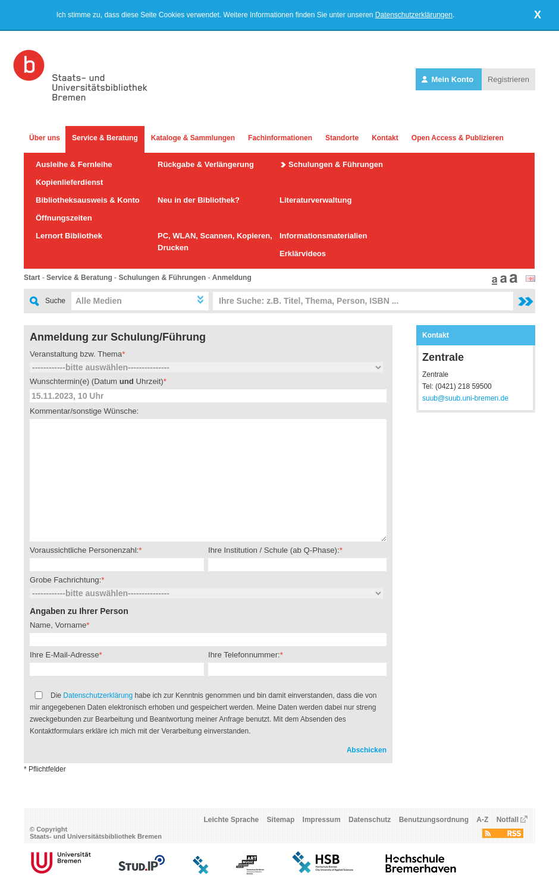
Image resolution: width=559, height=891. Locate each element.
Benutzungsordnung (434, 820)
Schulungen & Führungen (335, 164)
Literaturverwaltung (315, 200)
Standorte (342, 138)
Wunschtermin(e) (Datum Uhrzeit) (97, 381)
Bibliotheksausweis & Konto (88, 200)
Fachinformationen (280, 138)
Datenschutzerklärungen (414, 15)
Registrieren (508, 79)
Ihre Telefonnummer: (244, 654)
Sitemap (281, 820)
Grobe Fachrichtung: (65, 579)
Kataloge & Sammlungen (193, 138)
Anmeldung (232, 277)
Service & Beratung (105, 138)
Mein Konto (449, 79)
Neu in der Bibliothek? (199, 200)
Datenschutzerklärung (98, 695)
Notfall (508, 820)
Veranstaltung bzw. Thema (76, 354)
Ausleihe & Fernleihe (74, 164)
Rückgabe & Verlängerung (206, 164)
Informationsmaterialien (323, 235)
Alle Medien (99, 301)
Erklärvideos (303, 253)
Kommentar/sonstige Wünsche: (84, 411)
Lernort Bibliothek (69, 235)
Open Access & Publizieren (458, 138)
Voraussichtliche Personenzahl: (84, 550)
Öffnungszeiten (64, 217)
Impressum (322, 820)
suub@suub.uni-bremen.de (465, 398)
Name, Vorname (58, 625)
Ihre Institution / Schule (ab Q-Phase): (274, 550)
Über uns (44, 138)
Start (32, 277)
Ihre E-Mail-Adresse (64, 654)
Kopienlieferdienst (69, 182)
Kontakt (385, 138)
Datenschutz (369, 820)
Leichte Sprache (231, 820)
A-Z (482, 820)
